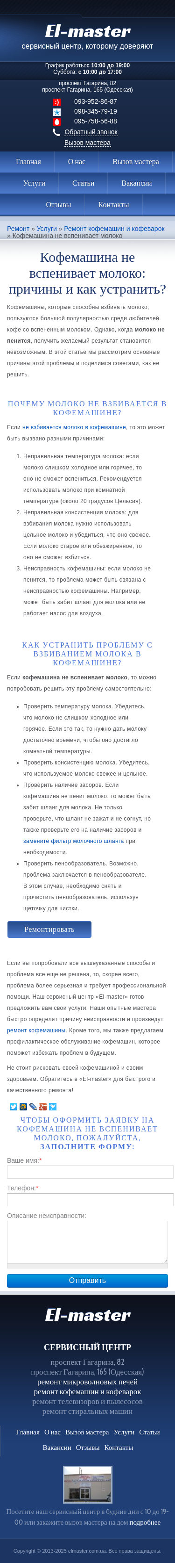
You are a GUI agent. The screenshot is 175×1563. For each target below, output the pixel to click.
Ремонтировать (49, 929)
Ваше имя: (24, 1160)
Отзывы (58, 204)
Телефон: (22, 1188)
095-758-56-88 (95, 121)
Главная (28, 161)
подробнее (145, 1522)
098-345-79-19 (95, 111)
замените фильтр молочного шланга (73, 841)
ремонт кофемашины (36, 1030)
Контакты (113, 204)
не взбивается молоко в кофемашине (74, 427)
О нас (76, 161)
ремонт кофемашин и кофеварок (87, 1391)
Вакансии (136, 183)
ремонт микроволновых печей (87, 1381)
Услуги (34, 183)
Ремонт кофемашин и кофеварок (114, 228)
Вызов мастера (87, 142)
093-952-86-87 (95, 101)
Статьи (83, 183)
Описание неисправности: (46, 1215)
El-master (87, 1314)
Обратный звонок (90, 132)
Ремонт (18, 228)
